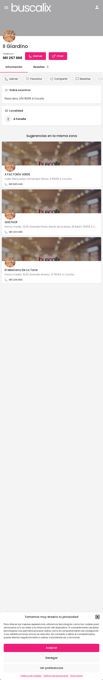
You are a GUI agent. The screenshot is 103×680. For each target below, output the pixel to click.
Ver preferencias (51, 668)
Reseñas (41, 67)
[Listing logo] (9, 36)
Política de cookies (31, 675)
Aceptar (51, 648)
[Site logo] (32, 7)
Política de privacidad (55, 675)
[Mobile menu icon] (6, 7)
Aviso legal (76, 675)
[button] (97, 617)
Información (14, 67)
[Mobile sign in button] (97, 7)
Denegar (51, 658)
